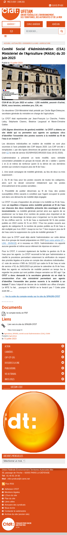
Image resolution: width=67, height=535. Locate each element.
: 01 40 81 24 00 (11, 476)
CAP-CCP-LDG (10, 357)
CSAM (48, 334)
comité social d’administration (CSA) (32, 334)
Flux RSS (9, 484)
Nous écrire (10, 508)
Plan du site (10, 498)
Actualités (16, 43)
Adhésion (55, 24)
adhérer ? (11, 24)
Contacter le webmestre (15, 511)
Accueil (7, 43)
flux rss (55, 5)
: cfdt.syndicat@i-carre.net (16, 479)
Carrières (9, 352)
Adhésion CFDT (12, 489)
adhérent (33, 24)
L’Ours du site (11, 495)
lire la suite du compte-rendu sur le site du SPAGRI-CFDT (32, 296)
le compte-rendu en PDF (17, 313)
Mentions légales (12, 492)
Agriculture (8, 334)
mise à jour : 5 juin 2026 (14, 2)
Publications (10, 368)
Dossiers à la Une (12, 362)
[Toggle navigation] (5, 36)
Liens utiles (10, 502)
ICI (7, 153)
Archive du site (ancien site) (17, 514)
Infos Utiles (9, 379)
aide (61, 5)
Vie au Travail (10, 374)
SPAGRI (15, 334)
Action (7, 346)
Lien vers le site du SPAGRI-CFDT (22, 324)
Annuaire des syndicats (15, 505)
